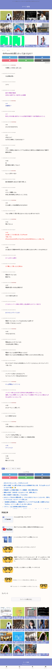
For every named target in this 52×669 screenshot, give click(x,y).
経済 (19, 468)
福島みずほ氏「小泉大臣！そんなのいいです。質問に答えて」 (21, 492)
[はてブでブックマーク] (42, 57)
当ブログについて (26, 664)
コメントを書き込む (26, 599)
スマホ (14, 468)
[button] (42, 60)
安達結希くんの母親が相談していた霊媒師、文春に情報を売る (21, 490)
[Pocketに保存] (10, 60)
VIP (3, 468)
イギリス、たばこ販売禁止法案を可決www (15, 506)
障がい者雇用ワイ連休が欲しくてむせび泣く (16, 495)
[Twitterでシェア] (10, 57)
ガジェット (8, 468)
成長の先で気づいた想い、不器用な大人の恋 (16, 483)
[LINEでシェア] (26, 60)
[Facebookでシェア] (26, 57)
